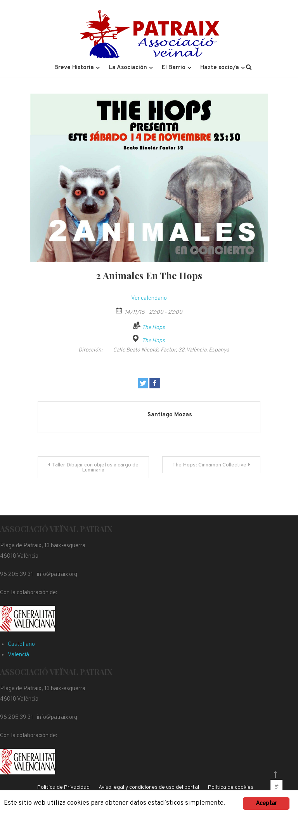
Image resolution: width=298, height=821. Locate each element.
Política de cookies (230, 787)
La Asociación (128, 67)
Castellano (21, 644)
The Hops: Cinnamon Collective (209, 465)
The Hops (153, 327)
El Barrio (173, 67)
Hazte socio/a (219, 67)
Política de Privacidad (63, 787)
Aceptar (266, 803)
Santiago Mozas (169, 415)
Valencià (18, 655)
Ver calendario (149, 298)
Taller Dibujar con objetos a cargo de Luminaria (95, 467)
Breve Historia (74, 67)
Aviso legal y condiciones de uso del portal (149, 787)
